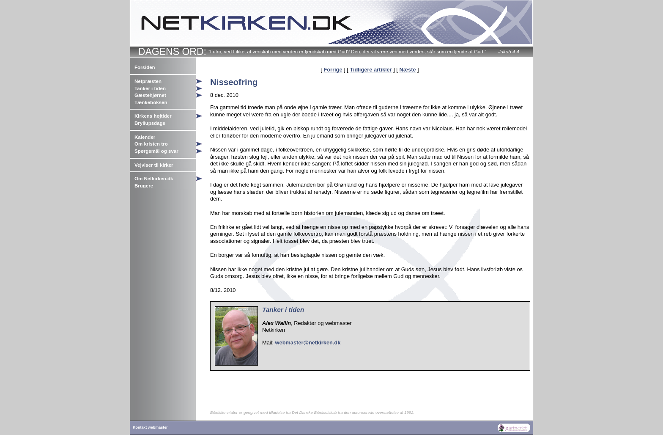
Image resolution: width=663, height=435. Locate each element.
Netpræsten (148, 81)
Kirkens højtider (153, 115)
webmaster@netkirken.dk (308, 342)
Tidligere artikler (371, 69)
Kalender (144, 137)
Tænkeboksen (150, 102)
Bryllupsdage (149, 123)
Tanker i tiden (150, 88)
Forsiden (144, 67)
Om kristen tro (151, 143)
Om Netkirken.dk (153, 178)
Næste (407, 69)
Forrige (332, 69)
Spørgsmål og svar (156, 151)
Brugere (143, 185)
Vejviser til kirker (153, 165)
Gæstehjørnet (150, 95)
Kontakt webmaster (150, 427)
